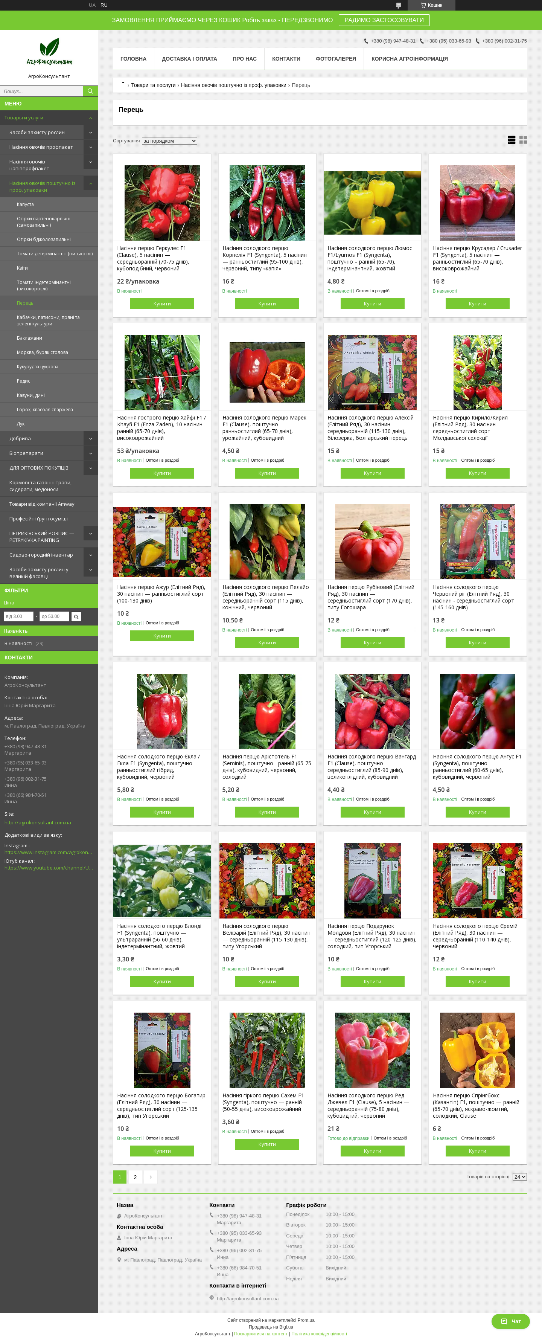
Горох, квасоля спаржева (45, 409)
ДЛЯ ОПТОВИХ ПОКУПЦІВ (39, 467)
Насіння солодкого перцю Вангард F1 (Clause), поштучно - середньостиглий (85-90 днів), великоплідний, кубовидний (371, 766)
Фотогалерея (336, 59)
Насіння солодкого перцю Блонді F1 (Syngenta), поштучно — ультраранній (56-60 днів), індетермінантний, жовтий (159, 936)
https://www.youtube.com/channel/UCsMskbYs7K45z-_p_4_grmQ (49, 867)
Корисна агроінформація (409, 59)
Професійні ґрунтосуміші (38, 518)
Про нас (245, 59)
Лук (20, 424)
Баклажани (29, 338)
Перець (25, 303)
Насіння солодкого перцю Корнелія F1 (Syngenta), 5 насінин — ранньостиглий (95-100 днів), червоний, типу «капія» (264, 258)
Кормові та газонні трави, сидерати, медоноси (40, 486)
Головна (133, 59)
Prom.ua (306, 1320)
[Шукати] (90, 91)
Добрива (20, 438)
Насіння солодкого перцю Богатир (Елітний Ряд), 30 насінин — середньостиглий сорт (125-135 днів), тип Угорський (161, 1105)
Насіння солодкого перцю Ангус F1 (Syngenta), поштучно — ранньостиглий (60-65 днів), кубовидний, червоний (477, 766)
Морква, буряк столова (42, 352)
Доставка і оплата (189, 59)
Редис (23, 381)
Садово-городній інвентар (41, 554)
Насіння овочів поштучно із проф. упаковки (42, 186)
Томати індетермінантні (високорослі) (44, 285)
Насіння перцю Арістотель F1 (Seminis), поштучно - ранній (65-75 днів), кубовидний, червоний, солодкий (266, 766)
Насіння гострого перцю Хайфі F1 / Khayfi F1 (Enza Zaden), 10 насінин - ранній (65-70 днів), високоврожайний (161, 427)
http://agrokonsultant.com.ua (38, 822)
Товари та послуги (153, 85)
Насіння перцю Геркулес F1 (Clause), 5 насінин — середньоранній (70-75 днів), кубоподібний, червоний (153, 258)
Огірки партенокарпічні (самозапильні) (43, 221)
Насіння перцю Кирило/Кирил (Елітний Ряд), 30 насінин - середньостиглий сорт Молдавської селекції (470, 427)
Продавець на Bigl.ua (271, 1327)
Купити (162, 303)
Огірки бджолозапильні (44, 239)
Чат (511, 1321)
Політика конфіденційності (319, 1333)
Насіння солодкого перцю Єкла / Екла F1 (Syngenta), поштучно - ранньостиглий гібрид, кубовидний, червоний (158, 766)
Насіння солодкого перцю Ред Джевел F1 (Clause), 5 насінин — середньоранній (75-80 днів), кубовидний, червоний (368, 1105)
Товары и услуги (24, 117)
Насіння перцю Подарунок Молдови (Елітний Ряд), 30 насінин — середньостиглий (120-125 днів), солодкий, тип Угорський (372, 936)
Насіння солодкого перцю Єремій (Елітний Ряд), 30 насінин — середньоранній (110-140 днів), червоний (475, 936)
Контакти (286, 59)
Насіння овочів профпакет (41, 146)
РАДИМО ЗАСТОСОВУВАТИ (384, 20)
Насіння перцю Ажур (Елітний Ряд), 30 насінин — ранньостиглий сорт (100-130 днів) (161, 594)
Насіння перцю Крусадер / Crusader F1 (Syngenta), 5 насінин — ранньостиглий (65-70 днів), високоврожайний (477, 258)
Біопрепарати (26, 453)
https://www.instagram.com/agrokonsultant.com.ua (49, 852)
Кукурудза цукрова (37, 366)
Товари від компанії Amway (42, 503)
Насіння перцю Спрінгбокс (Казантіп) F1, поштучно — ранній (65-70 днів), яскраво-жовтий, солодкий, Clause (476, 1105)
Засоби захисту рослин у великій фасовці (39, 573)
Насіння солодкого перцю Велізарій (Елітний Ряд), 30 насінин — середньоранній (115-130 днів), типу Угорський (266, 936)
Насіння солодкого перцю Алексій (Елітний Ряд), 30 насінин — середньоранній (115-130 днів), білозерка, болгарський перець (370, 427)
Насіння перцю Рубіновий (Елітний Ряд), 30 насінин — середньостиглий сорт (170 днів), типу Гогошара (370, 597)
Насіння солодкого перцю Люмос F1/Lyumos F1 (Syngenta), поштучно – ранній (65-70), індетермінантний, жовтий (369, 258)
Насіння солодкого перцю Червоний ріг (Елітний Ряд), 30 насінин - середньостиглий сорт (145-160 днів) (473, 597)
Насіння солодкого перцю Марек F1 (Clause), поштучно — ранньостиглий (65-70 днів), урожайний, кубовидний (264, 427)
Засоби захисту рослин (37, 132)
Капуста (25, 204)
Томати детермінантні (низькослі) (55, 253)
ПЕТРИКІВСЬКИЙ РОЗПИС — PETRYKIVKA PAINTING (41, 536)
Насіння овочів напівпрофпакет (29, 165)
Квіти (22, 268)
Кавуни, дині (31, 395)
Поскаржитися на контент (261, 1333)
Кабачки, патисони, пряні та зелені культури (48, 320)
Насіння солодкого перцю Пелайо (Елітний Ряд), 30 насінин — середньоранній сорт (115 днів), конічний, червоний (265, 597)
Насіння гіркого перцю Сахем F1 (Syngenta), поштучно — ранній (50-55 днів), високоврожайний (263, 1102)
